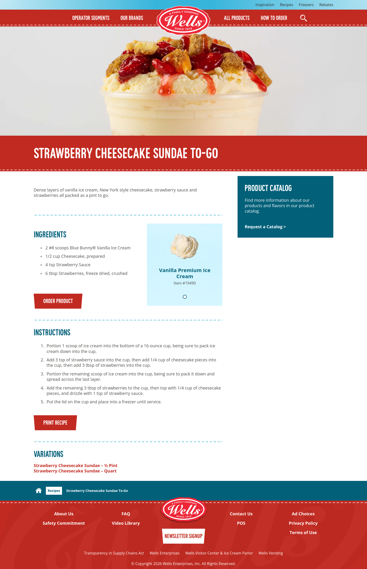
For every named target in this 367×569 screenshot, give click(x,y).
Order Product (58, 301)
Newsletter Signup (183, 536)
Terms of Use (303, 532)
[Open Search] (303, 18)
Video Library (126, 523)
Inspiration (264, 4)
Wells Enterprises (165, 553)
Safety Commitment (64, 523)
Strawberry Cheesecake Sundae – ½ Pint (75, 465)
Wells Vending (271, 553)
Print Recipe (55, 423)
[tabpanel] (185, 265)
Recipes (286, 4)
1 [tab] (185, 297)
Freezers (306, 4)
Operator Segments (90, 18)
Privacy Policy (303, 523)
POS (241, 523)
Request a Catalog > (265, 226)
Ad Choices (303, 514)
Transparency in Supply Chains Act (114, 553)
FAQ (125, 514)
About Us (63, 514)
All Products (237, 18)
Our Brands (132, 18)
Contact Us (241, 514)
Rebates (326, 4)
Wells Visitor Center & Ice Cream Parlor (219, 553)
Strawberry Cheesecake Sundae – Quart (75, 471)
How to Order (274, 18)
